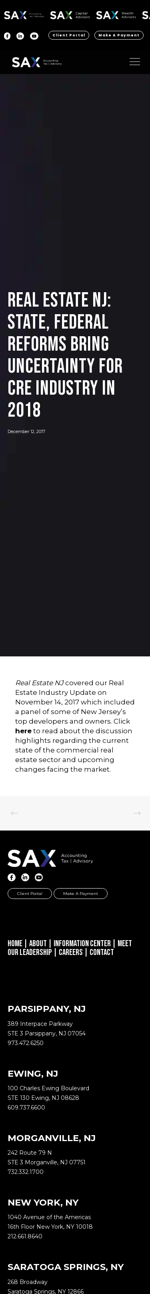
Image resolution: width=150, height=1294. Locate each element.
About (38, 944)
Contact (102, 952)
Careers (71, 952)
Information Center (82, 944)
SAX (24, 13)
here (23, 731)
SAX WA (116, 13)
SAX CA (70, 13)
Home (15, 944)
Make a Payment (119, 35)
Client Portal (68, 35)
